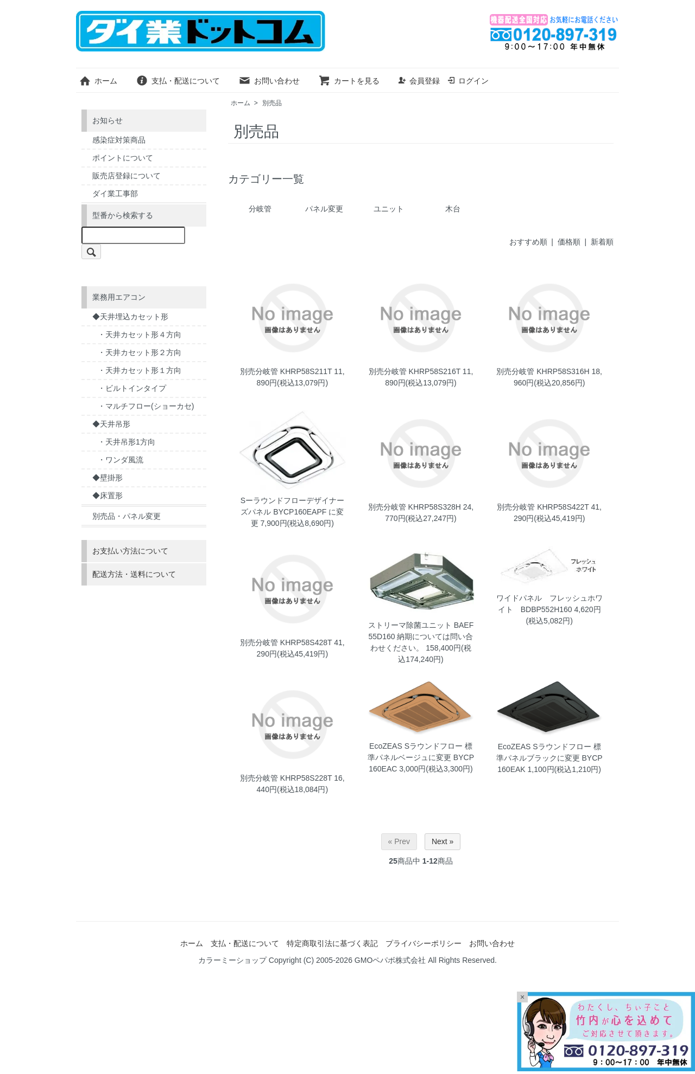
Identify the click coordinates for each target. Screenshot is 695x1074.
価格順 (569, 241)
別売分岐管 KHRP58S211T (286, 371)
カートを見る (349, 80)
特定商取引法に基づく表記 (332, 943)
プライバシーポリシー (424, 943)
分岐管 (260, 208)
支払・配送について (178, 80)
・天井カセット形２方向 (139, 352)
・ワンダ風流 (120, 459)
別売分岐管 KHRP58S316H (542, 371)
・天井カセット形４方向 (139, 334)
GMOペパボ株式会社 (390, 960)
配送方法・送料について (134, 574)
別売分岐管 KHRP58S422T (543, 507)
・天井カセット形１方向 (139, 370)
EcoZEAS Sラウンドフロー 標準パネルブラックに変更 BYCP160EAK (549, 758)
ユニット (389, 208)
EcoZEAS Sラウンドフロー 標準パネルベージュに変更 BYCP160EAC (421, 757)
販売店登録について (126, 175)
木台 (452, 208)
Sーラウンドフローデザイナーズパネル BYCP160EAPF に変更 (292, 512)
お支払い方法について (130, 550)
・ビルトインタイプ (132, 388)
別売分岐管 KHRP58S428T (286, 642)
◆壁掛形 (107, 477)
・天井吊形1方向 (126, 442)
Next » (442, 841)
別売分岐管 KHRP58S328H (414, 507)
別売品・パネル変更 (126, 516)
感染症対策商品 (119, 140)
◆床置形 (107, 495)
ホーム (98, 80)
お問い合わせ (269, 80)
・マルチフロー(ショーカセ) (146, 406)
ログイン (468, 80)
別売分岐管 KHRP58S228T (286, 778)
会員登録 (419, 80)
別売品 (272, 103)
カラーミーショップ (232, 960)
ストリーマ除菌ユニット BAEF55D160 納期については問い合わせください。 (420, 636)
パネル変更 (324, 208)
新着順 (602, 241)
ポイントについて (122, 157)
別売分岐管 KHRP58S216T (414, 371)
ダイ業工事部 (115, 193)
